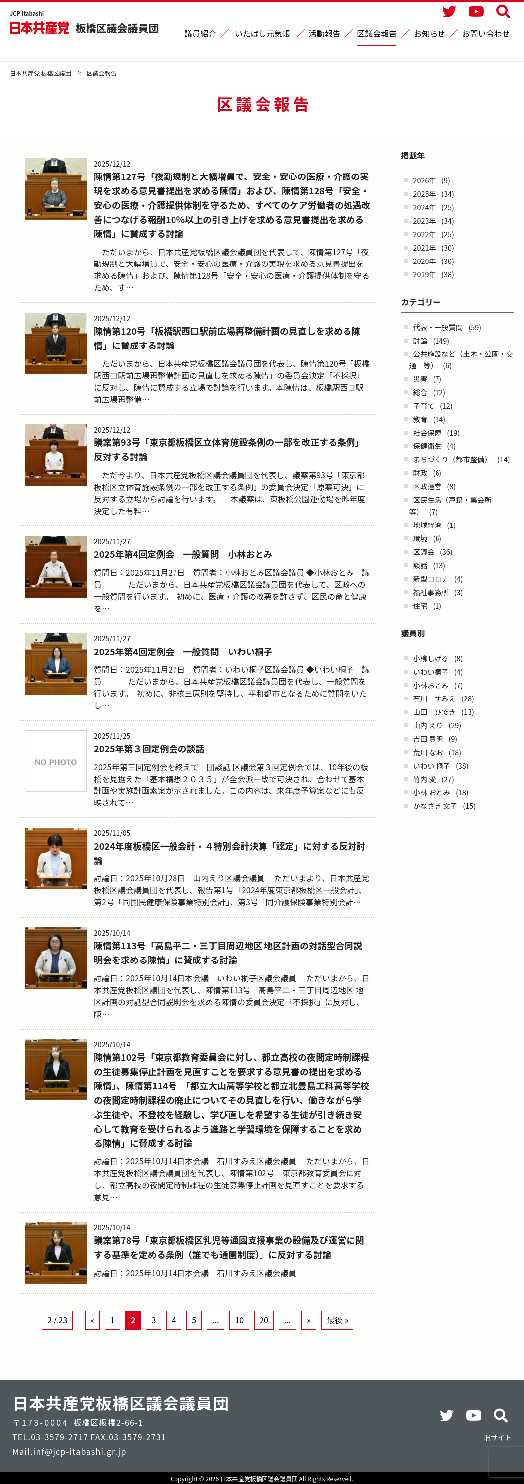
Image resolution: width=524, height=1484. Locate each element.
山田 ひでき (434, 711)
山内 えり (428, 725)
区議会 (424, 551)
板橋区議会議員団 (117, 27)
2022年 (424, 234)
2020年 (424, 261)
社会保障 (427, 432)
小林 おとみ (431, 792)
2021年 (424, 247)
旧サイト (498, 1437)
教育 (420, 419)
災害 (420, 378)
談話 (420, 565)
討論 (420, 340)
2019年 (424, 274)
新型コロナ (431, 578)
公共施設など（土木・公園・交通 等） (461, 359)
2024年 (424, 207)
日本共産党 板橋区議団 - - (40, 27)
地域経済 (427, 525)
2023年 (424, 220)
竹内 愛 (424, 779)
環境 (420, 538)
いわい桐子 (431, 671)
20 (264, 1337)
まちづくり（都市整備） (452, 459)
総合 (420, 392)
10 (239, 1337)
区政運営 (427, 486)
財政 (420, 472)
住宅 (420, 605)
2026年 (424, 180)
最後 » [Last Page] (337, 1337)
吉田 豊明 (428, 738)
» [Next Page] (309, 1337)
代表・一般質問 (438, 327)
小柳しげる (431, 658)
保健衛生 (427, 445)
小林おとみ (431, 685)
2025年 (424, 193)
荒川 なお (428, 752)
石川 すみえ (434, 698)
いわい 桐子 (431, 765)
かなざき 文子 (435, 805)
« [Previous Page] (92, 1337)
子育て (424, 405)
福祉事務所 (431, 592)
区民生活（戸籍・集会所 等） (454, 505)
